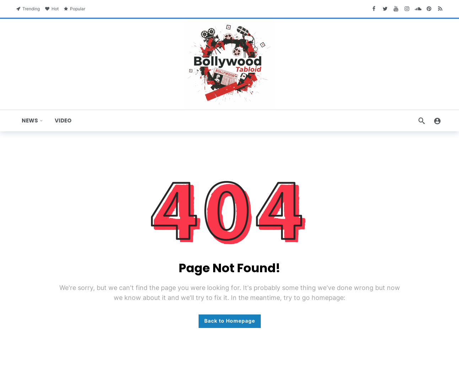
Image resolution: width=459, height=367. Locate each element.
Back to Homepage (229, 321)
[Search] (421, 120)
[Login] (437, 120)
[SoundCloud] (418, 8)
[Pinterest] (429, 8)
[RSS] (440, 8)
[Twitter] (384, 8)
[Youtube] (396, 8)
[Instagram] (407, 8)
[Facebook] (373, 8)
